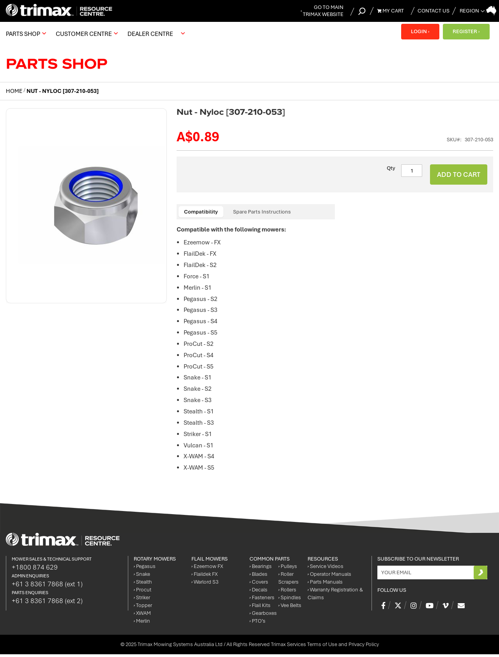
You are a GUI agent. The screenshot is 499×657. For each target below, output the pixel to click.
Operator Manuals (329, 576)
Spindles (289, 600)
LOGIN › (419, 31)
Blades (258, 576)
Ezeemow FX (207, 569)
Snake (142, 576)
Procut (142, 592)
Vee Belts (289, 608)
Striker (142, 600)
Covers (259, 584)
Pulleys (287, 569)
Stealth (143, 584)
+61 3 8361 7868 (47, 586)
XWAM (142, 615)
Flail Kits (260, 608)
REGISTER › (465, 31)
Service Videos (325, 569)
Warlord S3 (204, 584)
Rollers (287, 592)
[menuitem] (25, 33)
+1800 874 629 (35, 569)
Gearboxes (263, 615)
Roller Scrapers (288, 580)
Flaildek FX (204, 576)
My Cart (390, 10)
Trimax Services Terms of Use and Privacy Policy (325, 647)
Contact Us (433, 10)
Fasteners (262, 600)
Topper (143, 608)
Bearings (261, 569)
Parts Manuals (325, 584)
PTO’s (257, 623)
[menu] (97, 33)
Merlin (142, 623)
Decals (258, 592)
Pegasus (145, 569)
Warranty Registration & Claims (335, 596)
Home (14, 90)
